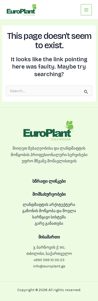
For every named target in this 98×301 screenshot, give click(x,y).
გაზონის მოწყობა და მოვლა (49, 211)
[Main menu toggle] (86, 9)
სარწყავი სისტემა (49, 217)
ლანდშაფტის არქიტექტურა (49, 204)
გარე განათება (49, 223)
